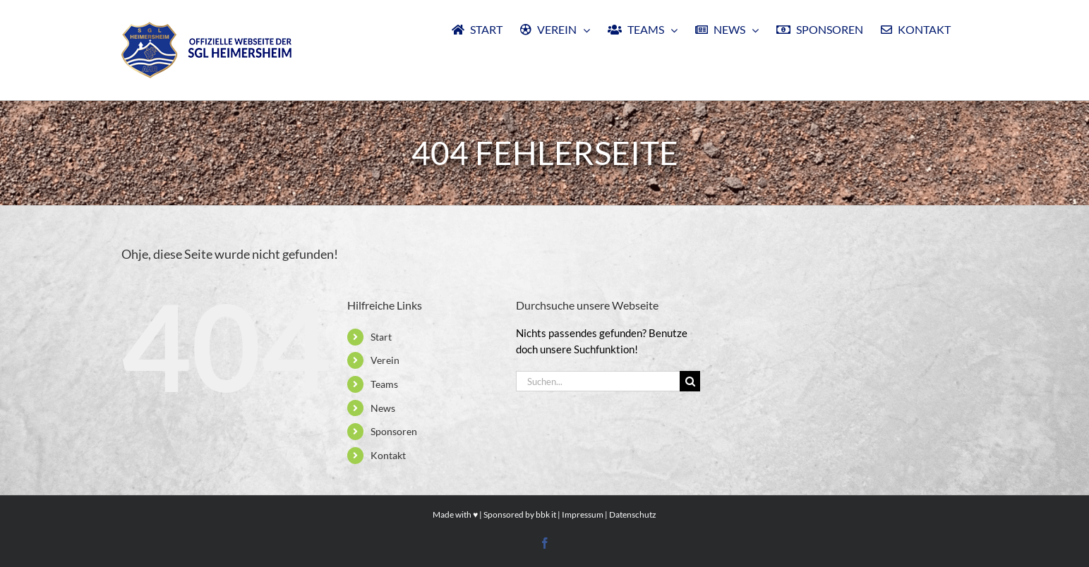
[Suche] (690, 381)
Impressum (582, 514)
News (383, 408)
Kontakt (388, 455)
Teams (384, 384)
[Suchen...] (598, 381)
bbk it (546, 514)
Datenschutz (632, 514)
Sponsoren (394, 431)
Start (381, 337)
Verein (385, 360)
